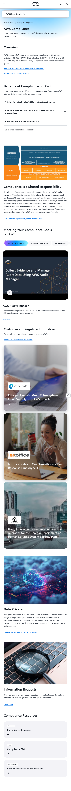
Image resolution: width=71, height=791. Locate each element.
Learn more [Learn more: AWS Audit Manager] (7, 319)
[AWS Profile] (66, 4)
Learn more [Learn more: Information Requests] (8, 704)
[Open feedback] (68, 395)
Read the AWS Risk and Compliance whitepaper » (24, 68)
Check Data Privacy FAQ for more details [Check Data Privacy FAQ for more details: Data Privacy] (20, 632)
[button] (15, 14)
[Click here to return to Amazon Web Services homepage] (35, 4)
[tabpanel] (35, 284)
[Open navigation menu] (4, 4)
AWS (5, 22)
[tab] (16, 243)
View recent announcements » (16, 73)
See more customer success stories (18, 339)
